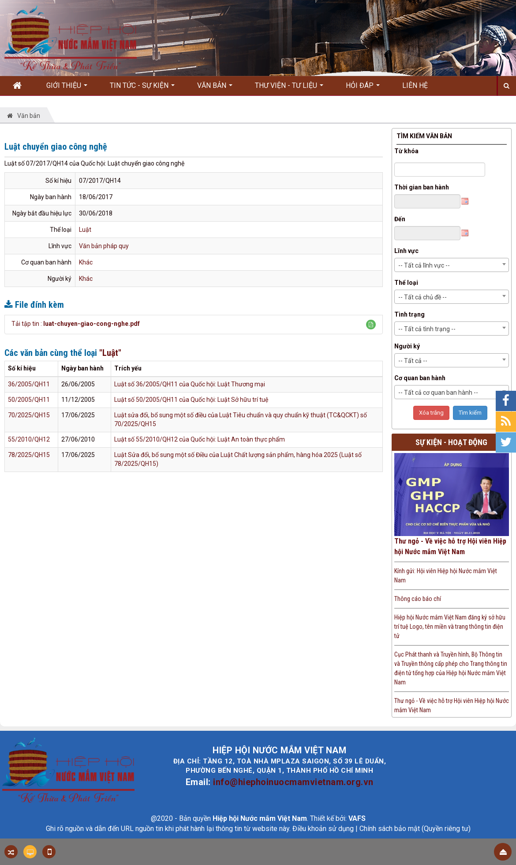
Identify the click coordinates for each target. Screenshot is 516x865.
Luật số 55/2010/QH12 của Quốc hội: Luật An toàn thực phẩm (199, 439)
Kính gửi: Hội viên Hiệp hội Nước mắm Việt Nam (445, 575)
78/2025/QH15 (29, 454)
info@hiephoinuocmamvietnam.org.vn (293, 782)
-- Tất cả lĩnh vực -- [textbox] (424, 265)
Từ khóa (406, 151)
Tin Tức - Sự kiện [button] (142, 88)
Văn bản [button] (214, 88)
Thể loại (406, 282)
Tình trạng (409, 314)
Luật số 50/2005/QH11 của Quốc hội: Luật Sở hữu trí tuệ (191, 399)
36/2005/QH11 (29, 384)
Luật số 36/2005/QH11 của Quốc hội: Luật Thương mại (189, 384)
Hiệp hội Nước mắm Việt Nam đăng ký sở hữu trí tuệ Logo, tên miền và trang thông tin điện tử (449, 626)
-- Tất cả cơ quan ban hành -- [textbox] (438, 392)
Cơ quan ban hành (419, 378)
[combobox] (451, 265)
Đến (399, 219)
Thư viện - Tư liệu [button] (289, 88)
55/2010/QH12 (29, 439)
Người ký (407, 346)
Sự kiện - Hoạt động (451, 442)
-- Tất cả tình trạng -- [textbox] (427, 328)
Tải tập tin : (75, 323)
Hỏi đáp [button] (363, 88)
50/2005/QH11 (29, 399)
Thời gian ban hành (421, 187)
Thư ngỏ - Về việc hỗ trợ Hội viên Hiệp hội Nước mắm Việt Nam (450, 546)
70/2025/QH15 (29, 415)
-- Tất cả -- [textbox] (412, 360)
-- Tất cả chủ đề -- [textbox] (422, 297)
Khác (86, 262)
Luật (85, 229)
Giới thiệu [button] (66, 88)
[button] (371, 324)
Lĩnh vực (406, 250)
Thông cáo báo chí (417, 598)
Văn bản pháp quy (104, 245)
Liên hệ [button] (415, 85)
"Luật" (110, 353)
